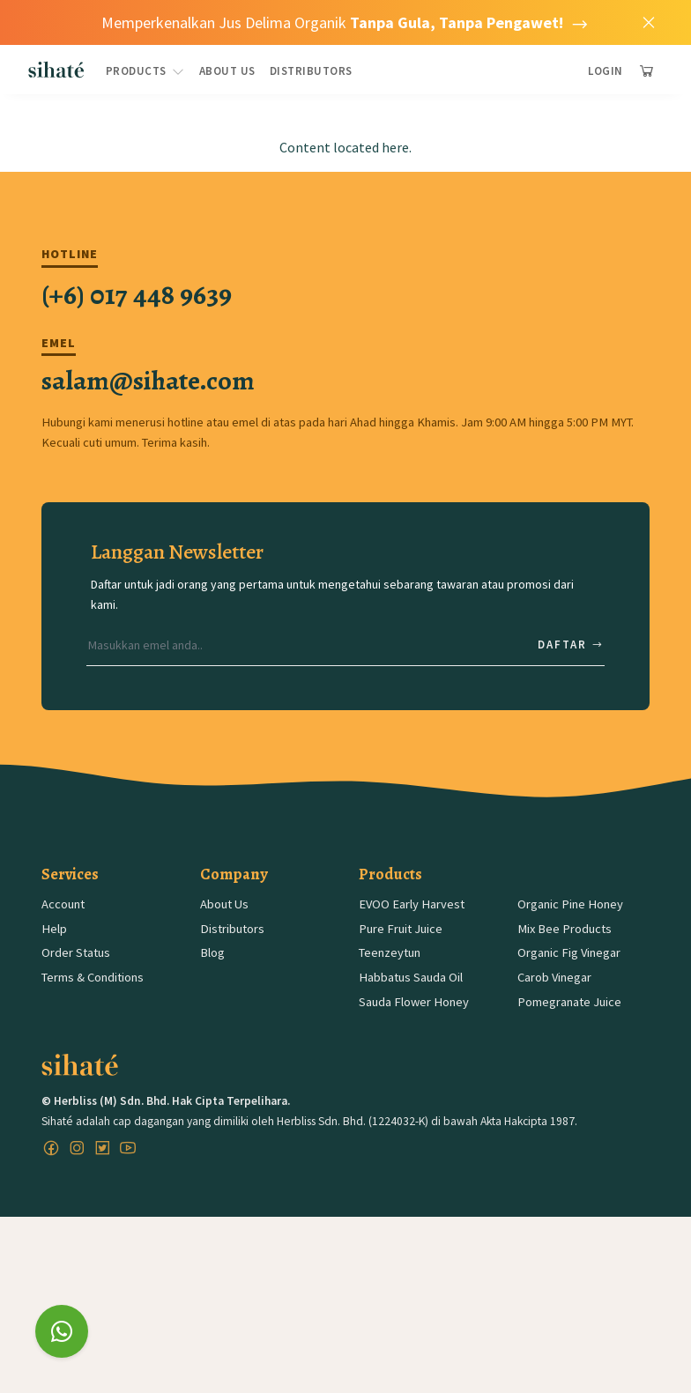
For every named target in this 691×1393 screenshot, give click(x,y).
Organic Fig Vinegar (568, 952)
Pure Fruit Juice (400, 929)
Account (63, 904)
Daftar (571, 644)
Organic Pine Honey (570, 904)
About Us (227, 70)
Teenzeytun (389, 952)
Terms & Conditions (92, 977)
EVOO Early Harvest (411, 904)
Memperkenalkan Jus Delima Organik (345, 22)
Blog (212, 952)
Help (54, 929)
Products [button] (145, 70)
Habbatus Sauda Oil (411, 977)
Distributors (311, 70)
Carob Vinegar (554, 977)
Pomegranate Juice (569, 1002)
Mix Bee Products (564, 929)
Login (605, 70)
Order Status (75, 952)
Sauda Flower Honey (414, 1002)
